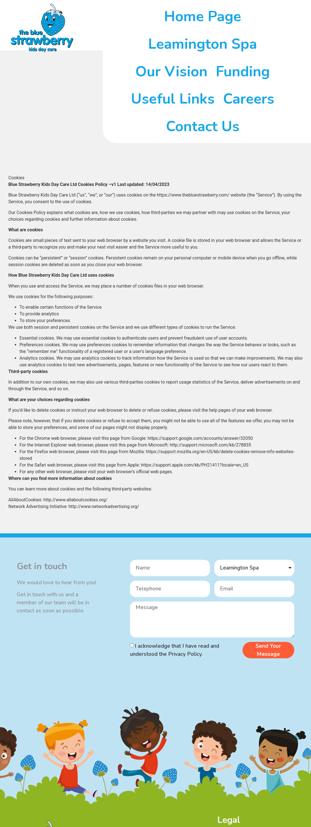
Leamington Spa (202, 44)
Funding (243, 71)
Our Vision (171, 71)
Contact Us (202, 126)
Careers (248, 99)
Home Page (202, 16)
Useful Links (173, 99)
